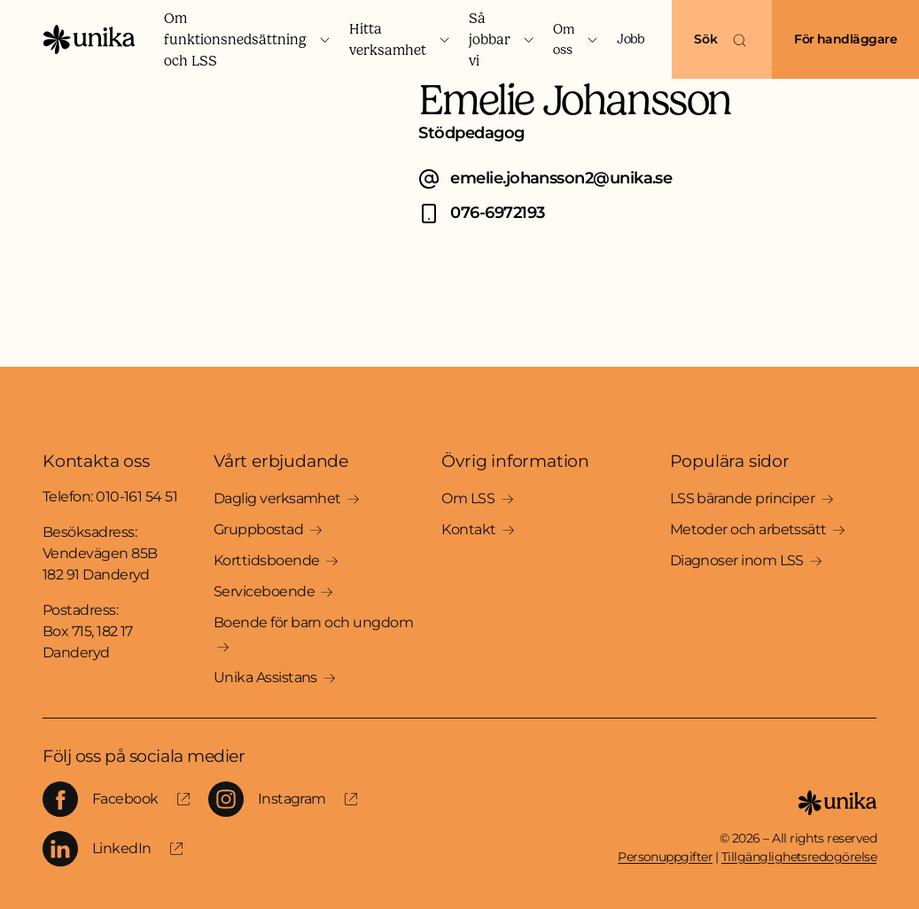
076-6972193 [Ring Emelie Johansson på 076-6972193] (497, 212)
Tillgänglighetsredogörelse (798, 857)
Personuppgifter (665, 857)
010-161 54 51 (136, 496)
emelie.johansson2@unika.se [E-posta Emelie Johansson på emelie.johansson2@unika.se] (561, 178)
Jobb (630, 39)
